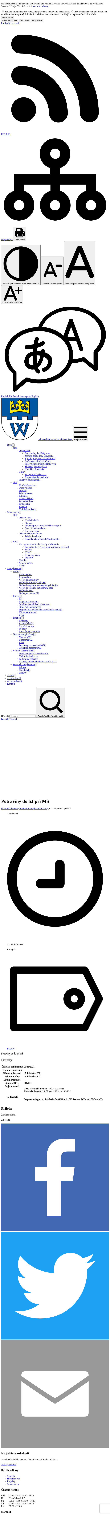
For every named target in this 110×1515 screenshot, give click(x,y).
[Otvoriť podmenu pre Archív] (15, 675)
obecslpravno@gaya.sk (12, 1468)
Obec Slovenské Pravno (28, 1507)
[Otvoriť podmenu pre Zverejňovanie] (22, 568)
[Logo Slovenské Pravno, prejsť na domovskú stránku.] (37, 439)
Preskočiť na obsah (10, 23)
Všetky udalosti (8, 1389)
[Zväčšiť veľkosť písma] (12, 294)
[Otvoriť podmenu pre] (13, 445)
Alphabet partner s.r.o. (38, 1504)
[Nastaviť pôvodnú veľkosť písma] (79, 263)
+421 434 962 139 (10, 1465)
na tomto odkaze (40, 6)
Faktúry (11, 973)
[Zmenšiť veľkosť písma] (52, 271)
